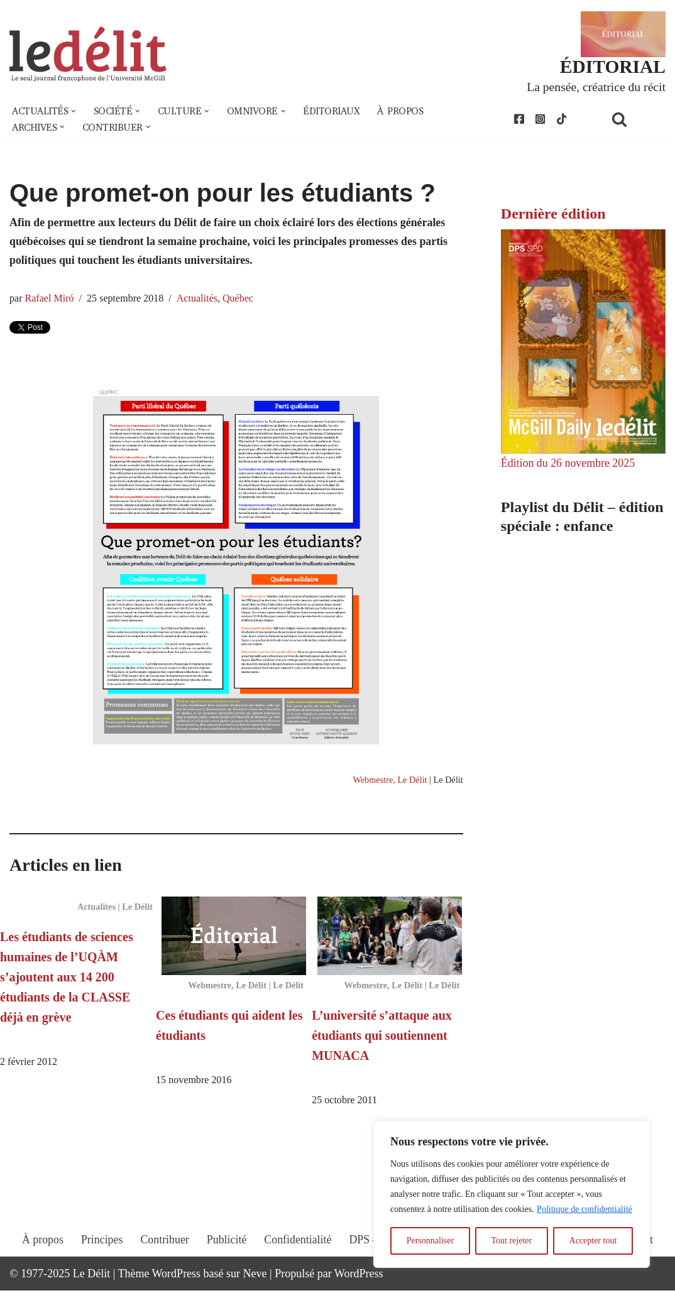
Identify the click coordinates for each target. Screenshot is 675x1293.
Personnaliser (430, 1240)
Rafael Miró (50, 299)
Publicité (226, 1253)
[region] (511, 1194)
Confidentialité (298, 1253)
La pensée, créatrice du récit (596, 87)
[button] (74, 111)
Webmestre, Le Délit (389, 781)
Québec (239, 299)
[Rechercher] (635, 120)
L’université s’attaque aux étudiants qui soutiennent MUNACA (382, 1037)
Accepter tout (593, 1240)
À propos (402, 112)
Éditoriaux (333, 112)
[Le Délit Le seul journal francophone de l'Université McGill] (88, 54)
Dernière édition (553, 214)
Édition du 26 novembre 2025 (568, 463)
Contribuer (164, 1253)
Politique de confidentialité (584, 1209)
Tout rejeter (511, 1240)
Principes (101, 1253)
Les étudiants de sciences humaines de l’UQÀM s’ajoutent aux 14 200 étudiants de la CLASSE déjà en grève (66, 979)
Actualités (198, 299)
